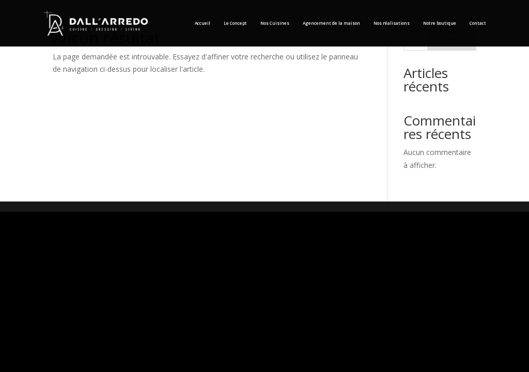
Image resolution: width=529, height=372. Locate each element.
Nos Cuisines (274, 23)
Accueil (202, 23)
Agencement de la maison (331, 23)
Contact (478, 23)
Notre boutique (439, 23)
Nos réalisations (392, 23)
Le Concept (235, 23)
